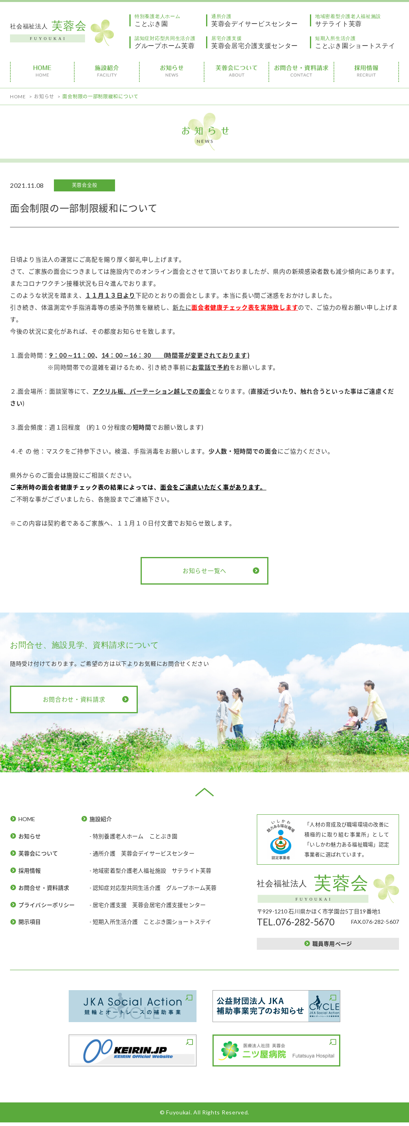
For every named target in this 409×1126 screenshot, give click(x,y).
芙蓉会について (38, 853)
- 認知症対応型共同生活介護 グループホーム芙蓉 (153, 887)
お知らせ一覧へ (204, 570)
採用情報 (29, 870)
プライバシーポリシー (46, 904)
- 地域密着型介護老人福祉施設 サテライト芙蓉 (150, 870)
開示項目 (29, 921)
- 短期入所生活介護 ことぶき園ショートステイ (150, 921)
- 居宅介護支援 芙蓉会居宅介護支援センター (147, 904)
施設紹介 (100, 819)
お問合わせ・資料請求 (74, 699)
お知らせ (29, 836)
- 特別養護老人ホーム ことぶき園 (133, 836)
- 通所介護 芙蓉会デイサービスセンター (142, 853)
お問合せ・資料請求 (43, 887)
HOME (27, 819)
